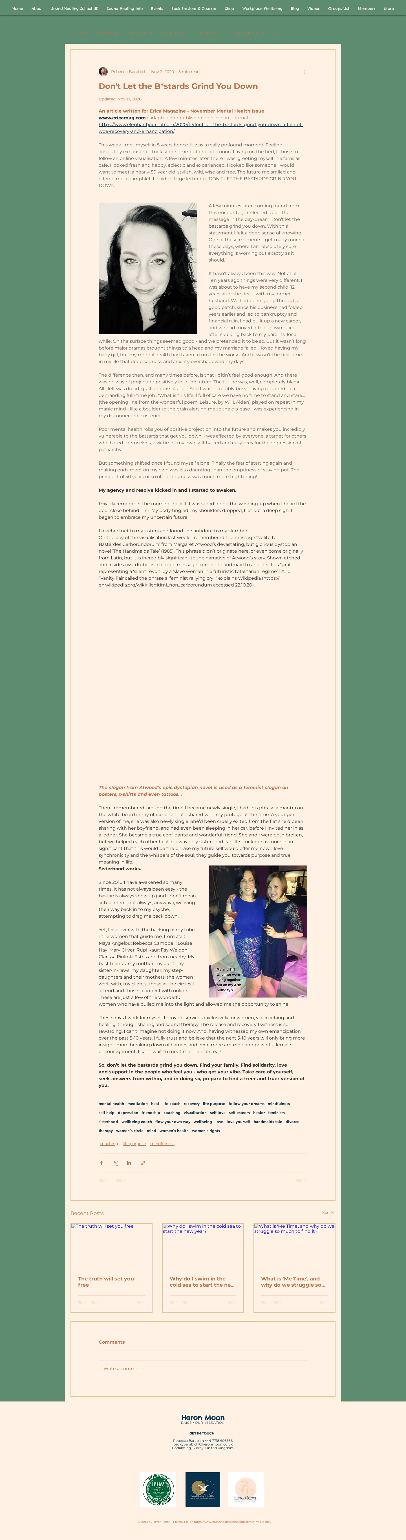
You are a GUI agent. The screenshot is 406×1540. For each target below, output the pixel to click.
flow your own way (172, 1121)
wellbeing (203, 1121)
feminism (276, 1112)
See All (329, 1212)
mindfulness (175, 32)
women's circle (130, 1130)
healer (259, 1112)
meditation (137, 1103)
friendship (151, 1112)
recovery (192, 1103)
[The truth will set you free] (111, 1246)
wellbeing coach (137, 1121)
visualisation (195, 1112)
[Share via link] (142, 1163)
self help (106, 1112)
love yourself (238, 1121)
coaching (108, 32)
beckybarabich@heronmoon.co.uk (203, 1444)
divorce (292, 1121)
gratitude (207, 32)
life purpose (140, 32)
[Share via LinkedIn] (129, 1163)
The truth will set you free (106, 1282)
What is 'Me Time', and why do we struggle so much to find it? (291, 1282)
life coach (171, 1103)
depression (128, 1112)
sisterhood (108, 1121)
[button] (276, 32)
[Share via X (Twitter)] (115, 1163)
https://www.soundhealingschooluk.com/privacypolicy (232, 1522)
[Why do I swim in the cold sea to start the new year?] (203, 1246)
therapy (106, 1130)
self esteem (239, 1112)
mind (151, 1130)
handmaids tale (268, 1121)
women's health (174, 1130)
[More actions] (304, 71)
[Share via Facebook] (101, 1163)
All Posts (79, 32)
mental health (111, 1103)
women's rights (206, 1130)
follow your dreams (247, 32)
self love (218, 1112)
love (219, 1121)
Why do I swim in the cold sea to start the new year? (202, 1282)
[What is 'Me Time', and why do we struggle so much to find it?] (294, 1246)
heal (155, 1103)
